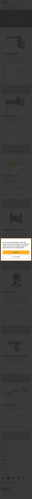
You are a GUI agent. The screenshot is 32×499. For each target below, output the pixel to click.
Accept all (16, 252)
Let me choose (16, 257)
